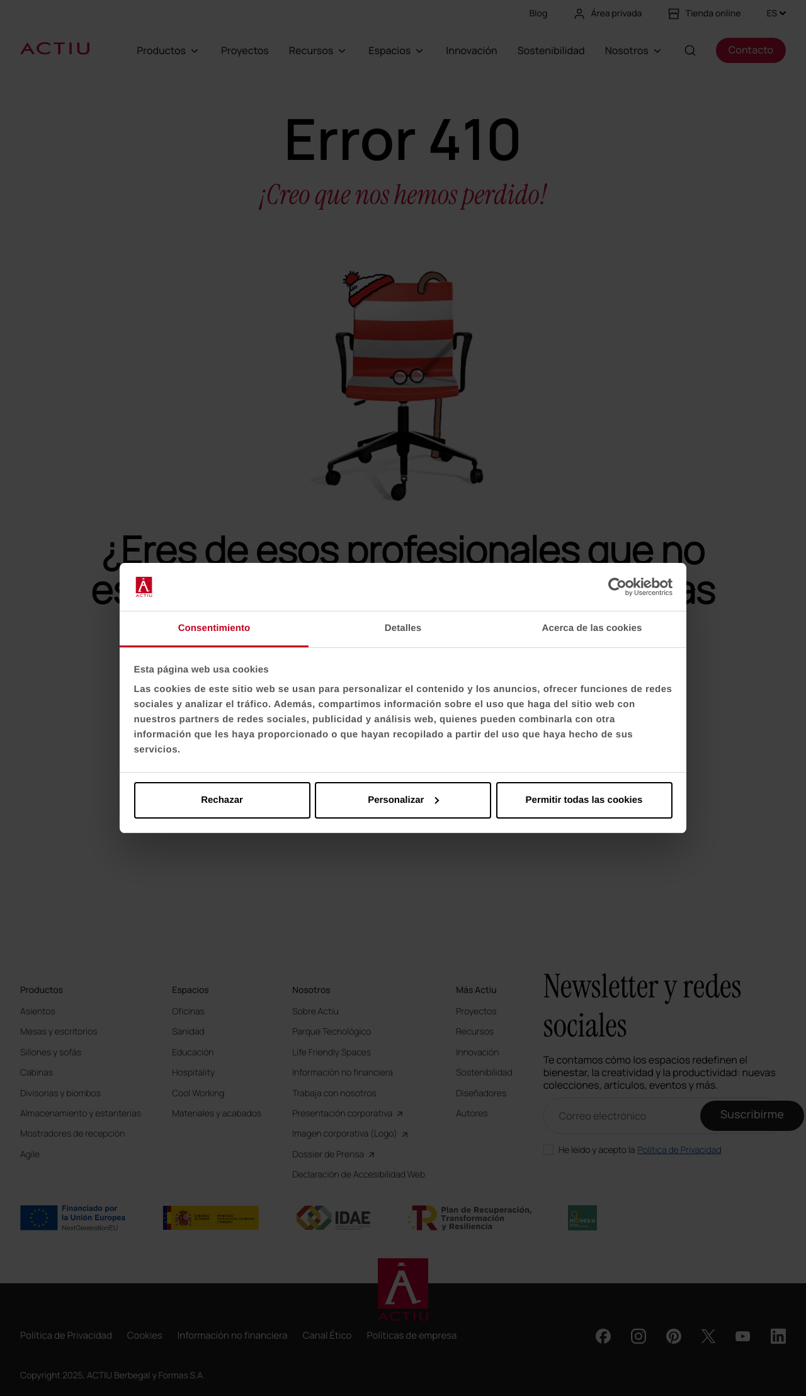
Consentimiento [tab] (214, 628)
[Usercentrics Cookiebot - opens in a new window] (617, 586)
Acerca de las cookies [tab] (592, 628)
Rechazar (222, 800)
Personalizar (403, 800)
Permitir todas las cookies (584, 800)
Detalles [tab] (403, 628)
